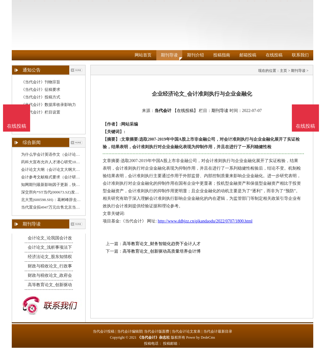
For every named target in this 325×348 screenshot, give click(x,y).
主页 (283, 71)
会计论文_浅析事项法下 (50, 247)
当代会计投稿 (103, 331)
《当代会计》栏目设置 (40, 112)
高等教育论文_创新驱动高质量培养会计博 (162, 251)
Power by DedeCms (200, 337)
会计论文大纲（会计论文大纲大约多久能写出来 (62, 169)
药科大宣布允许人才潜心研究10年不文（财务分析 (64, 162)
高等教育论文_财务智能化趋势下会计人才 (162, 243)
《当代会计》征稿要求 (40, 89)
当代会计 (163, 110)
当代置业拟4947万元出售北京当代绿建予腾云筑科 (64, 207)
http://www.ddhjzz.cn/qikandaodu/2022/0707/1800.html (205, 221)
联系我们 (300, 55)
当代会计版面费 (156, 331)
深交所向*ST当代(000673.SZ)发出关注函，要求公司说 (67, 192)
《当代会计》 (133, 221)
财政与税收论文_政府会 (50, 275)
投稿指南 (221, 55)
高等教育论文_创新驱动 (50, 285)
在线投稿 (274, 55)
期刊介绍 (195, 55)
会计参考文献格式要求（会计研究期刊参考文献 (62, 177)
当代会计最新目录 (217, 331)
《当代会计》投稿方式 (40, 97)
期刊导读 (169, 55)
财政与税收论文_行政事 (50, 266)
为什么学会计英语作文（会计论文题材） (56, 154)
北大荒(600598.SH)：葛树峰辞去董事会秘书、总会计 (66, 199)
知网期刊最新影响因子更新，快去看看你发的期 (62, 184)
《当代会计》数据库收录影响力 (48, 104)
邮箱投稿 (247, 55)
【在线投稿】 (185, 110)
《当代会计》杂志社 (153, 337)
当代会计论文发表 (186, 331)
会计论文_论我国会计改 (50, 238)
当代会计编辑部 (129, 331)
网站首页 (143, 55)
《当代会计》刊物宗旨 (40, 82)
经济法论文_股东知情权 (50, 256)
